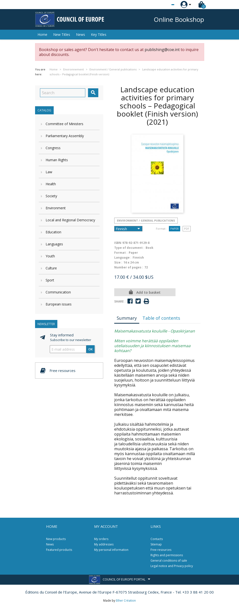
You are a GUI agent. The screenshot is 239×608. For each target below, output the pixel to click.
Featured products (59, 550)
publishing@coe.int (162, 49)
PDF (186, 228)
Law (49, 172)
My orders (101, 539)
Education (53, 232)
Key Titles (98, 34)
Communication (58, 292)
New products (56, 539)
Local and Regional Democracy (70, 220)
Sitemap (156, 544)
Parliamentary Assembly (65, 135)
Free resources (161, 550)
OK (90, 349)
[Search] (62, 92)
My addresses (103, 544)
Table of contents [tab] (161, 318)
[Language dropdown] (163, 5)
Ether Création (126, 600)
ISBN (117, 243)
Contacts (157, 539)
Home (42, 34)
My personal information (111, 550)
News (80, 34)
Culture (51, 268)
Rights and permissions (167, 555)
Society (51, 196)
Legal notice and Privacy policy (172, 566)
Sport (50, 280)
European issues (59, 304)
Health (51, 184)
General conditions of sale (169, 560)
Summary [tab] (127, 318)
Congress (53, 147)
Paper (174, 228)
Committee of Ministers (64, 123)
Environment (56, 208)
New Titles (61, 34)
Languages (54, 244)
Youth (50, 256)
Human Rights (57, 160)
